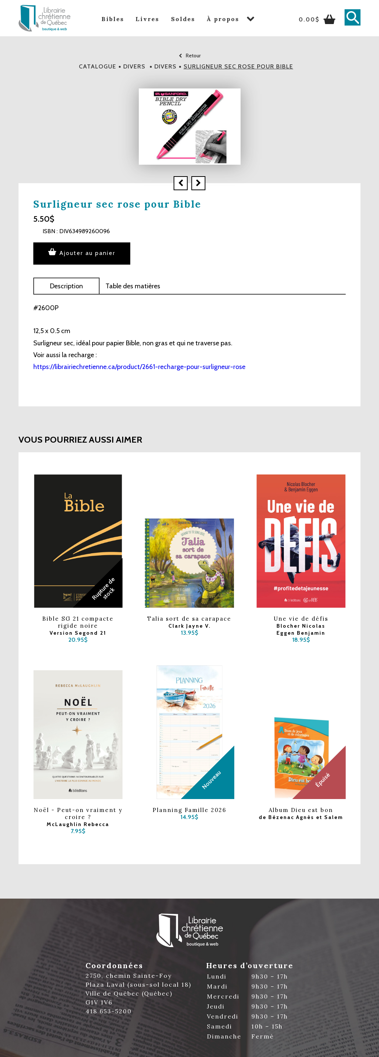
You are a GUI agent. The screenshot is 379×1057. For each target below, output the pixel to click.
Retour (190, 55)
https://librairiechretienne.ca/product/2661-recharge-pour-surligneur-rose (139, 367)
